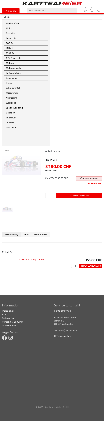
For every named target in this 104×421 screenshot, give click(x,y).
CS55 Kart (10, 53)
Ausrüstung (11, 97)
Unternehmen (9, 325)
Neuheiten (11, 33)
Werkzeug (11, 102)
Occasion (10, 112)
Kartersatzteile (13, 73)
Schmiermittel (13, 87)
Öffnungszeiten (62, 335)
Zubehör (10, 122)
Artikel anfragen (95, 183)
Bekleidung (11, 78)
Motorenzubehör (14, 68)
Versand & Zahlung (12, 321)
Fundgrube (11, 117)
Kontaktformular (63, 310)
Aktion (9, 28)
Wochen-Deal (13, 23)
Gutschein (11, 127)
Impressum (8, 310)
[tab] (11, 234)
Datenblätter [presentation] (40, 234)
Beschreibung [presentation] (11, 234)
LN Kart (9, 48)
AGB (4, 314)
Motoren (10, 63)
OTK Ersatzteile (13, 58)
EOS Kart (10, 43)
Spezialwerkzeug (14, 107)
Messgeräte (12, 92)
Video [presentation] (26, 234)
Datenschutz (9, 318)
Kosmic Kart (12, 38)
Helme (9, 83)
